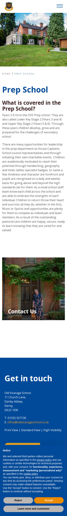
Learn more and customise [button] (33, 508)
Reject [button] (18, 500)
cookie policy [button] (31, 473)
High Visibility (52, 430)
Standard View (30, 430)
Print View (11, 430)
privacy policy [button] (44, 459)
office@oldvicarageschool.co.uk (28, 422)
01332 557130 (17, 418)
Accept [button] (49, 500)
